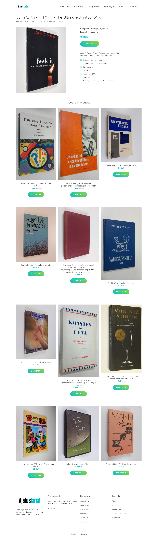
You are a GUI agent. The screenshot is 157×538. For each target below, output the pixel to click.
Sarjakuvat (94, 6)
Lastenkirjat (84, 509)
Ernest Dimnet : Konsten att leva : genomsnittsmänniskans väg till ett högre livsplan (79, 382)
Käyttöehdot (117, 509)
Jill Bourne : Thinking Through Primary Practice (36, 184)
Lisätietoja (89, 44)
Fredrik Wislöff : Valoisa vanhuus (121, 283)
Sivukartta (116, 518)
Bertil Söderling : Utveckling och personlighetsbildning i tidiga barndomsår (78, 184)
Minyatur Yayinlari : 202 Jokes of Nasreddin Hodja (36, 465)
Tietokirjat (64, 6)
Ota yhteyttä (117, 505)
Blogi (120, 6)
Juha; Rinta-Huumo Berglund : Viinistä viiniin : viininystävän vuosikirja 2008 (121, 377)
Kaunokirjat (79, 6)
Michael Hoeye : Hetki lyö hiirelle (78, 464)
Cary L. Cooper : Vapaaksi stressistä (36, 265)
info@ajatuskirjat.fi (55, 508)
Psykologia (103, 29)
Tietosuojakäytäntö (120, 513)
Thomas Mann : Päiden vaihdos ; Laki (121, 464)
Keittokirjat (109, 6)
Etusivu (19, 21)
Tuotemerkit (133, 6)
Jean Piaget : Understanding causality (121, 165)
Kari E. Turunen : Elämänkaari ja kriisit (36, 362)
